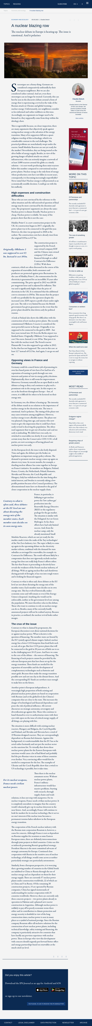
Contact (8, 1023)
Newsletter (68, 1023)
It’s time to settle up (76, 271)
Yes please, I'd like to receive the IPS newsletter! (46, 1004)
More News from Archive (78, 372)
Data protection (48, 1023)
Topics (7, 4)
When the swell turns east (78, 347)
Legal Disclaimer (26, 1023)
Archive (83, 1023)
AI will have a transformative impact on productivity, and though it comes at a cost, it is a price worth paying (78, 245)
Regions (17, 4)
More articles (79, 118)
